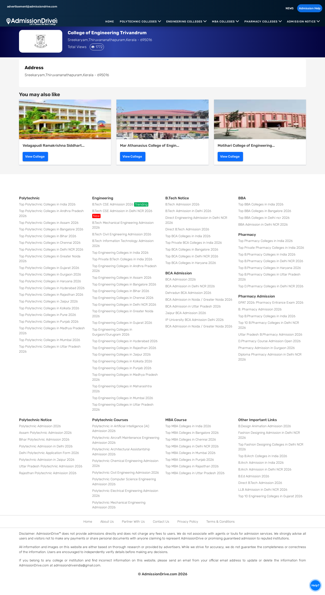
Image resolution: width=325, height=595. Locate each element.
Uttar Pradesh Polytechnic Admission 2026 (50, 466)
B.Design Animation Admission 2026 (264, 426)
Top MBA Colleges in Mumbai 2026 (190, 453)
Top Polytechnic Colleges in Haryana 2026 (50, 281)
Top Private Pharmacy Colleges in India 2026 (271, 248)
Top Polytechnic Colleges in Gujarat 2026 (49, 268)
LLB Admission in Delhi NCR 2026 (262, 490)
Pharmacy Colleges (261, 21)
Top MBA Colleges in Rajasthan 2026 (192, 466)
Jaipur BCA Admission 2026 (185, 313)
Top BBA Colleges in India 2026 (260, 204)
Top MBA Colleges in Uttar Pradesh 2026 (194, 473)
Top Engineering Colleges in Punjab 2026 (121, 368)
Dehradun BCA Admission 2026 (188, 293)
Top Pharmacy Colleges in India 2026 (265, 241)
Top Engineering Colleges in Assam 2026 (121, 278)
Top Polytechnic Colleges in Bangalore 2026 (51, 229)
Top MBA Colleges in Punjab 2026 (189, 460)
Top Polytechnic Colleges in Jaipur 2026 (48, 301)
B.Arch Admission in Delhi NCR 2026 (264, 469)
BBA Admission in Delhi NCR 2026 (263, 225)
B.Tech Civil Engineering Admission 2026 (121, 234)
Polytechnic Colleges (138, 21)
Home (109, 21)
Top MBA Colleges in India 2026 (188, 426)
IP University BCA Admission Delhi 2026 (194, 320)
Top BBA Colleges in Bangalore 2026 (264, 211)
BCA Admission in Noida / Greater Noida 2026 (198, 300)
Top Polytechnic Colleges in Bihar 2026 (47, 236)
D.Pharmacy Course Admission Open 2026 (269, 341)
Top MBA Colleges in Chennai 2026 (190, 439)
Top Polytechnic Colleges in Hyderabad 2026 (51, 288)
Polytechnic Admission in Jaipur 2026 (46, 460)
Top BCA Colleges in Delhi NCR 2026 (191, 256)
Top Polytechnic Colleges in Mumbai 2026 (49, 340)
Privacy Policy (187, 522)
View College (35, 157)
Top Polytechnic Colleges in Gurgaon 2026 (50, 274)
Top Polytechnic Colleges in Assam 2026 (48, 223)
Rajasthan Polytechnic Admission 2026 (47, 473)
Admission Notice (301, 21)
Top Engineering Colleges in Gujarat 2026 (122, 323)
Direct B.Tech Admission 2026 (187, 229)
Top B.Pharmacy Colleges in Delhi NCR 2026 (270, 261)
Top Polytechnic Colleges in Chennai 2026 (49, 243)
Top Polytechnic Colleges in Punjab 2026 (48, 322)
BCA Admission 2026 (180, 279)
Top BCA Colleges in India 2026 (187, 236)
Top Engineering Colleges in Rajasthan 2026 (124, 348)
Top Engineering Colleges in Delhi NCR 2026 (124, 305)
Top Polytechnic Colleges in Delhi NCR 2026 (51, 249)
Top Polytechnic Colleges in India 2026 (47, 204)
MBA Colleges (223, 21)
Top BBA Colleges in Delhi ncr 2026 (263, 218)
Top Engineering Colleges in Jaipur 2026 (121, 354)
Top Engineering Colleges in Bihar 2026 (120, 291)
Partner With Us (133, 522)
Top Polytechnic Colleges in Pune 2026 (47, 315)
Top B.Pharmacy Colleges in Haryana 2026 (269, 268)
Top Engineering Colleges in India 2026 (120, 253)
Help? (315, 585)
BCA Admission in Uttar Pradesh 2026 (193, 306)
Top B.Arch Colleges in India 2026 (262, 456)
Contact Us (161, 522)
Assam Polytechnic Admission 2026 (45, 433)
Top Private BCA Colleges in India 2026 (193, 243)
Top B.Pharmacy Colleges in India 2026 (266, 254)
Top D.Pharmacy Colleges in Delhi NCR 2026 (270, 286)
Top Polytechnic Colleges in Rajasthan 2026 (51, 295)
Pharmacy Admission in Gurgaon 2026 (266, 348)
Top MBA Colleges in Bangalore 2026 (192, 433)
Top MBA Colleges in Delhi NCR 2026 (192, 446)
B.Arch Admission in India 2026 (261, 463)
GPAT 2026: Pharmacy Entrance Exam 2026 (270, 303)
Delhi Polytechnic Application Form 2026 (49, 453)
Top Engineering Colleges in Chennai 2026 (122, 298)
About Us (107, 522)
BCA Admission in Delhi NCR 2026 (190, 286)
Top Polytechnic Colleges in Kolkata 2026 (49, 308)
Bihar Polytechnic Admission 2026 (44, 439)
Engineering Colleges (184, 21)
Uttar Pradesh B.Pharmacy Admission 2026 (270, 335)
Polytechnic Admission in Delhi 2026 (45, 446)
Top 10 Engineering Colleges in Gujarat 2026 (270, 496)
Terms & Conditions (220, 522)
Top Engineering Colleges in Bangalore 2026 (124, 284)
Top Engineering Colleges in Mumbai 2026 (122, 398)
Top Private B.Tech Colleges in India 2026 (122, 259)
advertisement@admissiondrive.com (31, 6)
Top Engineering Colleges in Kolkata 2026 (122, 361)
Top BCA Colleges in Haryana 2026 (190, 263)
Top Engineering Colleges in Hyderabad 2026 (124, 341)
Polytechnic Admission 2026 (40, 426)
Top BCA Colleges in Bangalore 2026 (191, 249)
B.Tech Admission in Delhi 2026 (188, 211)
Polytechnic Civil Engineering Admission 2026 (125, 473)
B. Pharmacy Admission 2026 (260, 309)
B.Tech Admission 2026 (182, 204)
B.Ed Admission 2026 (253, 476)
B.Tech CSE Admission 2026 (120, 204)
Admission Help (309, 8)
